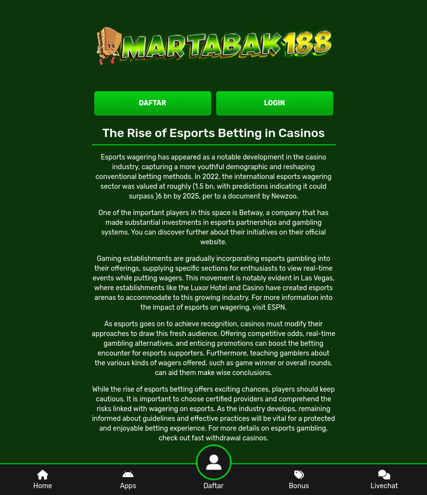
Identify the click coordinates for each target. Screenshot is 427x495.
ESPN (276, 307)
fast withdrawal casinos (229, 438)
